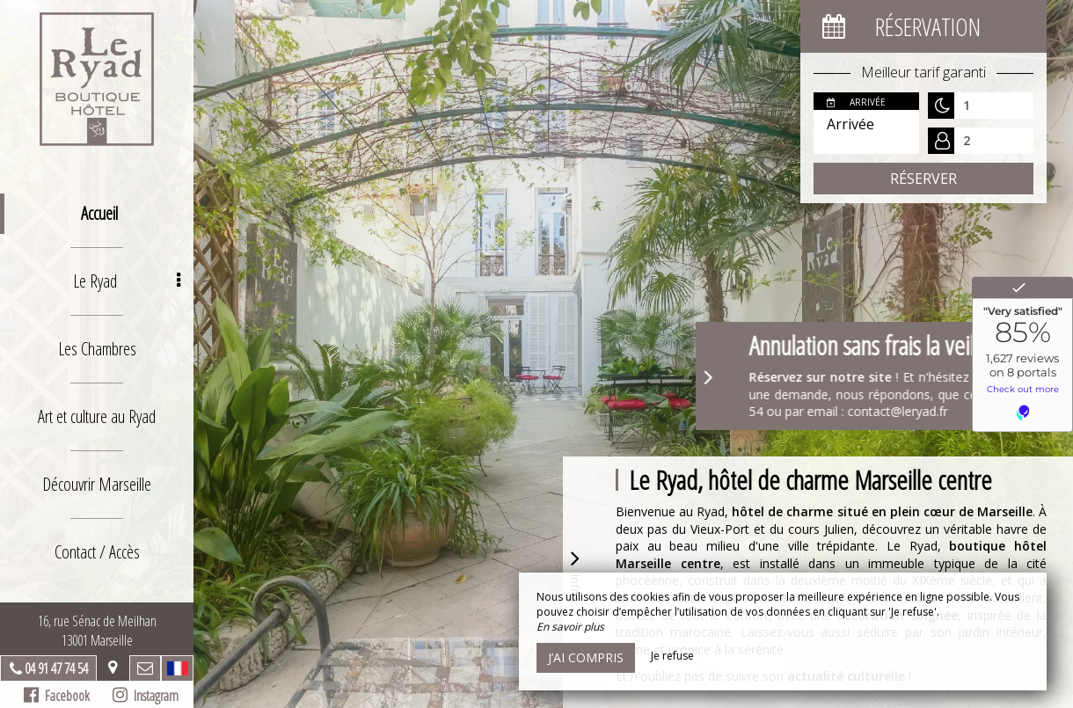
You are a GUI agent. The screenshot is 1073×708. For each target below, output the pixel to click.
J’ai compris (586, 657)
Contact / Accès (97, 552)
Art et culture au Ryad (97, 416)
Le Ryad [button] (126, 281)
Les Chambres (97, 349)
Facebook (57, 695)
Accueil (99, 213)
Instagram (146, 695)
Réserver (923, 178)
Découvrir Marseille (96, 484)
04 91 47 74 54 (56, 668)
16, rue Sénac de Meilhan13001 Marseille (97, 630)
